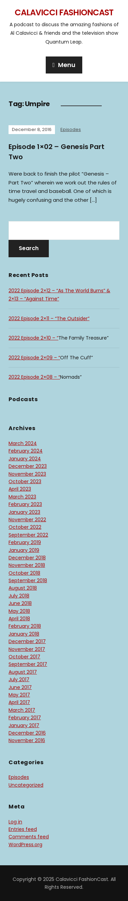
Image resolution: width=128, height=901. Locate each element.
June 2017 (20, 687)
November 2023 (27, 474)
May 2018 (19, 611)
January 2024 (25, 458)
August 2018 (23, 588)
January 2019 (24, 550)
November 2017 (27, 649)
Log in (15, 821)
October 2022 (25, 527)
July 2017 (19, 679)
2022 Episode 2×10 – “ (33, 337)
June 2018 (20, 603)
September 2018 (28, 580)
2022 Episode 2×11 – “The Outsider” (49, 318)
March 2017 (22, 710)
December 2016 (27, 733)
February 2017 (25, 717)
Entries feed (23, 829)
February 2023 (25, 504)
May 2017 (19, 694)
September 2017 (28, 664)
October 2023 (25, 481)
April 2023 (20, 489)
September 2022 (28, 534)
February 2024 (26, 450)
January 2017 (24, 725)
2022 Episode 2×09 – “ (34, 357)
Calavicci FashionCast (64, 12)
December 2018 (27, 557)
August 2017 (23, 672)
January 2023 (24, 512)
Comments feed (29, 836)
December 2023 (28, 466)
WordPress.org (25, 844)
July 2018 (19, 595)
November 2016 (27, 740)
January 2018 (24, 633)
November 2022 (27, 519)
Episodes (70, 129)
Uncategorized (26, 785)
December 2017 (27, 641)
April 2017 (19, 702)
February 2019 (25, 542)
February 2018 (25, 626)
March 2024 (23, 443)
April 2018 (19, 618)
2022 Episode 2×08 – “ (34, 377)
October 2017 (24, 656)
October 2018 (24, 573)
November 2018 (27, 565)
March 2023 (22, 496)
